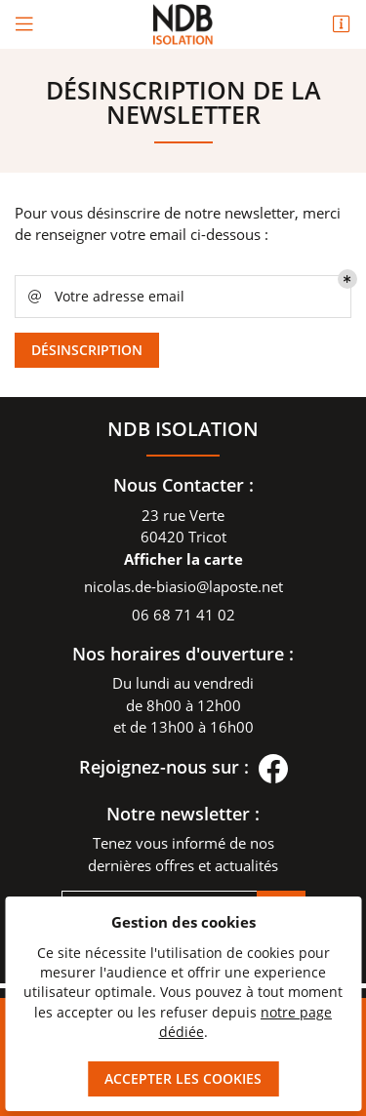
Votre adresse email (104, 296)
